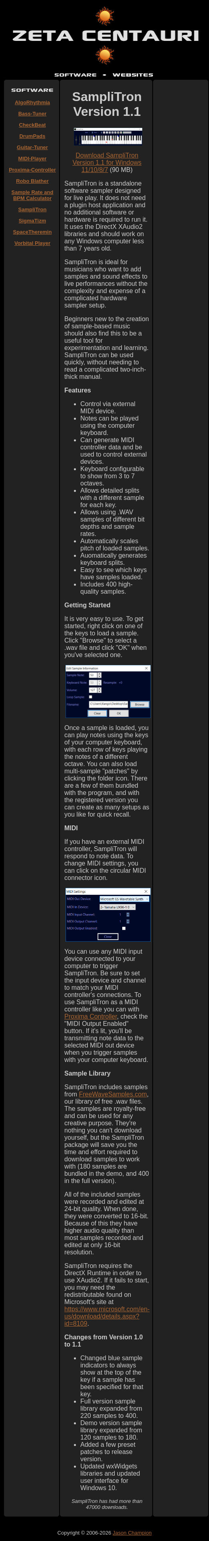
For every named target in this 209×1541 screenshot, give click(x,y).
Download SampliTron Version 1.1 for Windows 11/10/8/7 (106, 162)
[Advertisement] (32, 371)
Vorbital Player (32, 243)
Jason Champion (132, 1533)
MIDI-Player (32, 159)
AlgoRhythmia (32, 102)
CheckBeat (32, 125)
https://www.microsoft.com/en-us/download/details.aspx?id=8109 (106, 1316)
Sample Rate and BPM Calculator (33, 195)
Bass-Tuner (32, 114)
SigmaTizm (32, 221)
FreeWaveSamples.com (113, 1094)
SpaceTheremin (32, 232)
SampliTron (32, 209)
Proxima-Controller (32, 170)
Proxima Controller (90, 1016)
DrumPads (32, 136)
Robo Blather (32, 181)
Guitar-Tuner (32, 147)
